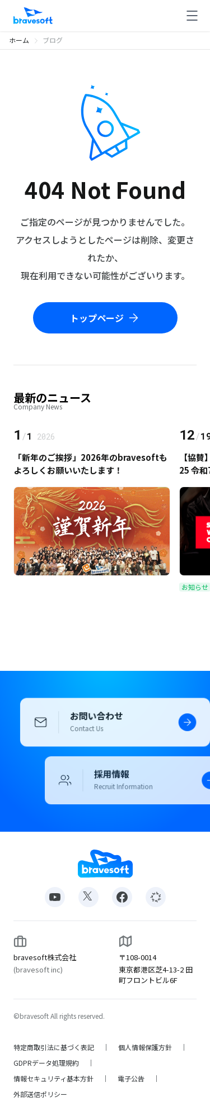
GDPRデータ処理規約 (46, 1063)
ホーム (19, 40)
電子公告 (131, 1078)
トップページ (105, 318)
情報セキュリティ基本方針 (53, 1078)
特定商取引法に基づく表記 (53, 1047)
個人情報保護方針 (145, 1047)
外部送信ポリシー (40, 1094)
